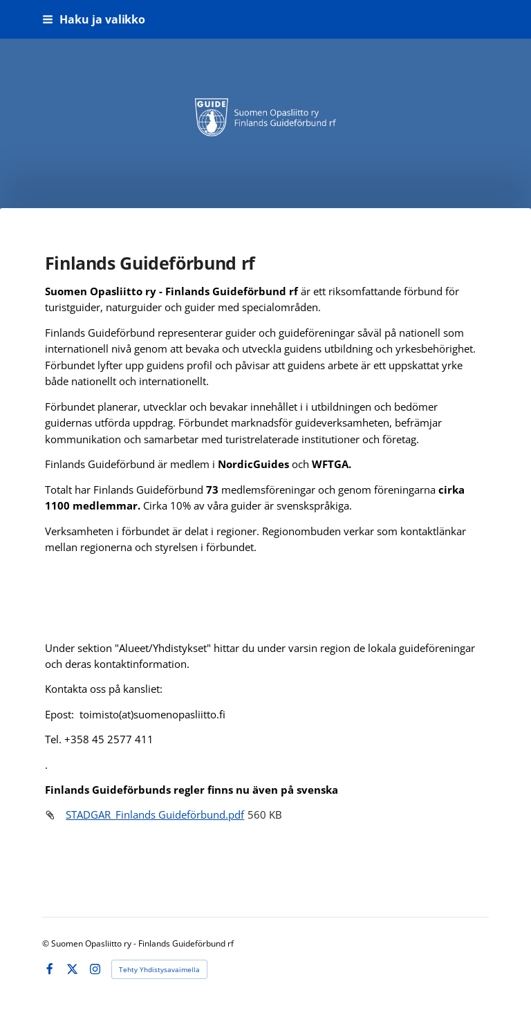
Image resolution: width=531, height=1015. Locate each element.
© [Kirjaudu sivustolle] (46, 943)
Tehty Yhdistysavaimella (159, 969)
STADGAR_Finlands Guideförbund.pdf (155, 814)
